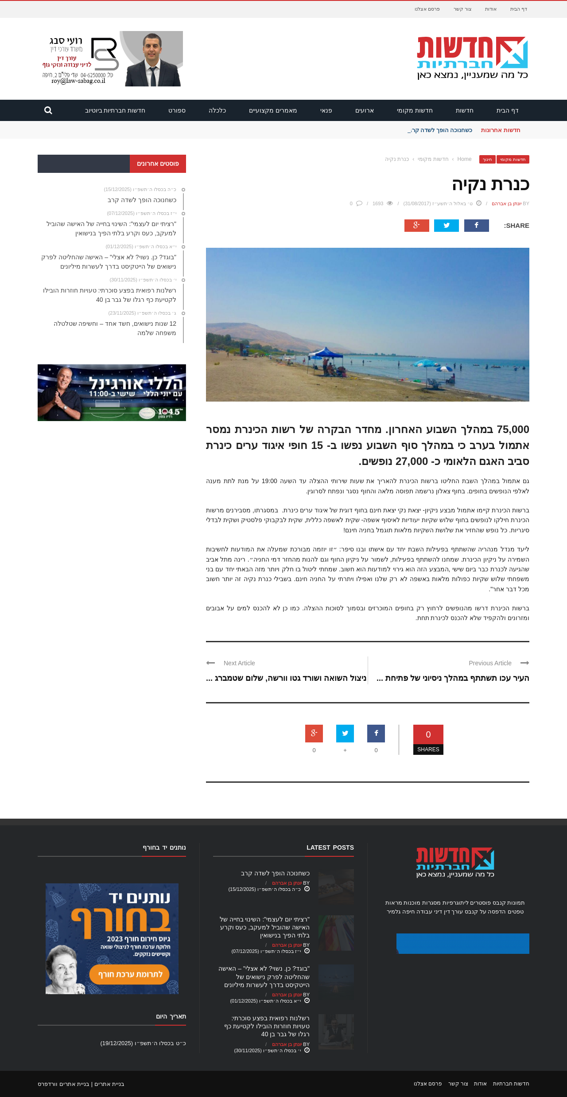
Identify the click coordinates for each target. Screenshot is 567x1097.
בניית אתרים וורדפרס (63, 1084)
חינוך (487, 159)
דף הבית (518, 9)
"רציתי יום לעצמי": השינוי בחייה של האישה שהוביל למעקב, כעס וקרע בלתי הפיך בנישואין (265, 927)
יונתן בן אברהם (506, 203)
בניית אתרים (109, 1084)
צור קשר (463, 9)
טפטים (516, 911)
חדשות (465, 110)
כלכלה (217, 110)
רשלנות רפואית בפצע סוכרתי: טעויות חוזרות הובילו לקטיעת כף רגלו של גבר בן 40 (267, 1026)
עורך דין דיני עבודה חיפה (432, 911)
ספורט (177, 110)
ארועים (364, 110)
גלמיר (393, 911)
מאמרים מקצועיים (273, 110)
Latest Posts (330, 847)
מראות (393, 902)
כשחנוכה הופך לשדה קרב (440, 130)
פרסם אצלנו (427, 9)
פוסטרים (480, 902)
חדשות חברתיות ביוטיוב (115, 110)
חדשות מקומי (415, 110)
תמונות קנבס (509, 902)
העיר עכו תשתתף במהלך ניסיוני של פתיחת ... (453, 678)
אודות (491, 9)
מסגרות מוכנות (422, 902)
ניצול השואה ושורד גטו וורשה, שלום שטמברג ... (286, 678)
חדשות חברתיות (511, 1084)
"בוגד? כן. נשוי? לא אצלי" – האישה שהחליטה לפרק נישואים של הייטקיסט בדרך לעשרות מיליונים (264, 976)
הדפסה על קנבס (485, 911)
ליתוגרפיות (456, 902)
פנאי (326, 110)
